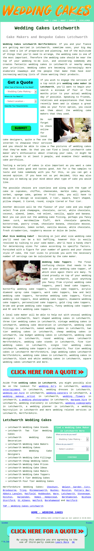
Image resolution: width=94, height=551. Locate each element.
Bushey (54, 490)
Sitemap (5, 523)
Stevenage (84, 493)
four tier (74, 348)
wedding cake (69, 54)
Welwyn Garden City (76, 487)
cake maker (47, 243)
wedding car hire (14, 393)
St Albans (24, 500)
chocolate (48, 210)
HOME (46, 21)
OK (73, 542)
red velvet (44, 214)
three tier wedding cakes (19, 321)
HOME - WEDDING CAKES (47, 512)
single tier (59, 345)
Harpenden (23, 497)
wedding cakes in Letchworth (37, 383)
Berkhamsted (69, 497)
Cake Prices (41, 464)
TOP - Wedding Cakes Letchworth (23, 506)
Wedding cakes (37, 68)
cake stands (44, 342)
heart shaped (41, 318)
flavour (48, 207)
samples (82, 169)
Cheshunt (52, 487)
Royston (66, 490)
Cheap (26, 461)
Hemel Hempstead (45, 497)
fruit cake (56, 194)
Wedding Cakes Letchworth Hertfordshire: (30, 44)
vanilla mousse (56, 227)
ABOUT (63, 21)
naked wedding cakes (50, 328)
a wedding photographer (34, 399)
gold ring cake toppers (74, 302)
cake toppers (38, 348)
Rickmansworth (38, 490)
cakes (35, 165)
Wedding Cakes (33, 487)
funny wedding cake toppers (73, 306)
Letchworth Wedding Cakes (27, 420)
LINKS (54, 21)
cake (75, 179)
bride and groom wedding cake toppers (27, 306)
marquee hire (79, 399)
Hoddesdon (44, 493)
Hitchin (7, 497)
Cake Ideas (40, 468)
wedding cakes (38, 64)
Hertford (71, 500)
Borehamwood (52, 500)
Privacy (89, 523)
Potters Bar (82, 490)
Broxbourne (9, 490)
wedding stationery (31, 403)
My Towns (7, 542)
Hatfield (30, 493)
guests (65, 249)
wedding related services (69, 410)
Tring (23, 490)
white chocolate (79, 227)
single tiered (55, 201)
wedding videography (78, 403)
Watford (37, 500)
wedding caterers (57, 393)
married (25, 47)
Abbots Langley (12, 493)
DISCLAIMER (84, 21)
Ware (55, 493)
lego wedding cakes (63, 352)
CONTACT (72, 21)
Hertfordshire (11, 487)
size (71, 236)
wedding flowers (74, 396)
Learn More (62, 542)
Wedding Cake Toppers (57, 262)
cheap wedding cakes (71, 331)
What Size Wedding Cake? (18, 236)
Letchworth (68, 493)
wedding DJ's (47, 386)
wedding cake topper (73, 269)
